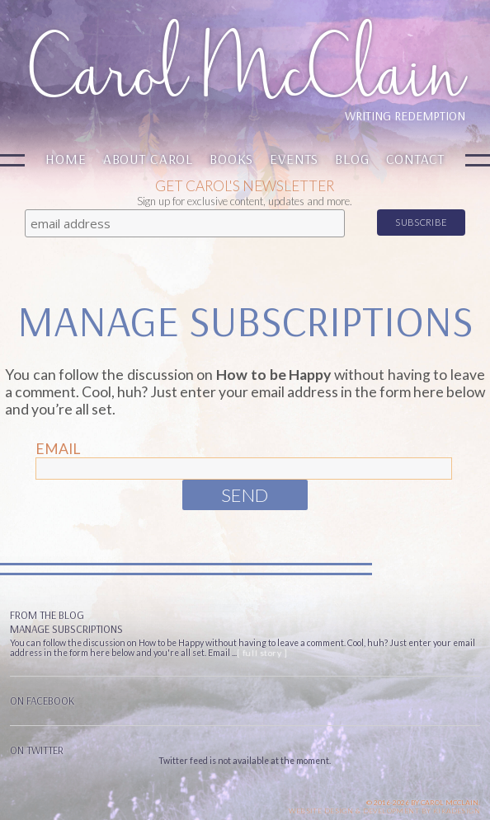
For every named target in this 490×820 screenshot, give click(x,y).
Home (65, 158)
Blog (352, 158)
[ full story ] (262, 653)
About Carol (148, 158)
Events (294, 158)
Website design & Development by (384, 811)
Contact (415, 158)
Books (231, 158)
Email (57, 448)
